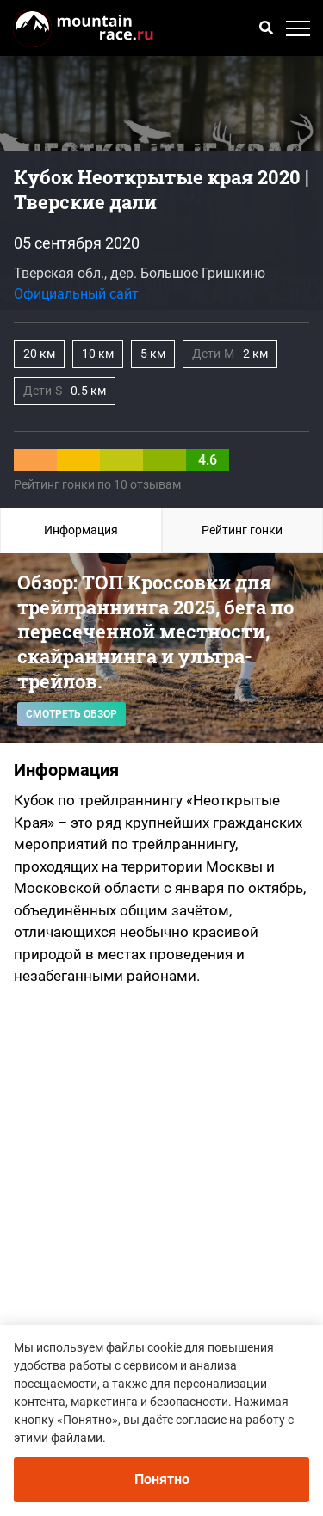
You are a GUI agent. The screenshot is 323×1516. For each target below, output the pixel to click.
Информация (81, 530)
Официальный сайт (76, 294)
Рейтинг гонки (242, 530)
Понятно (161, 1479)
